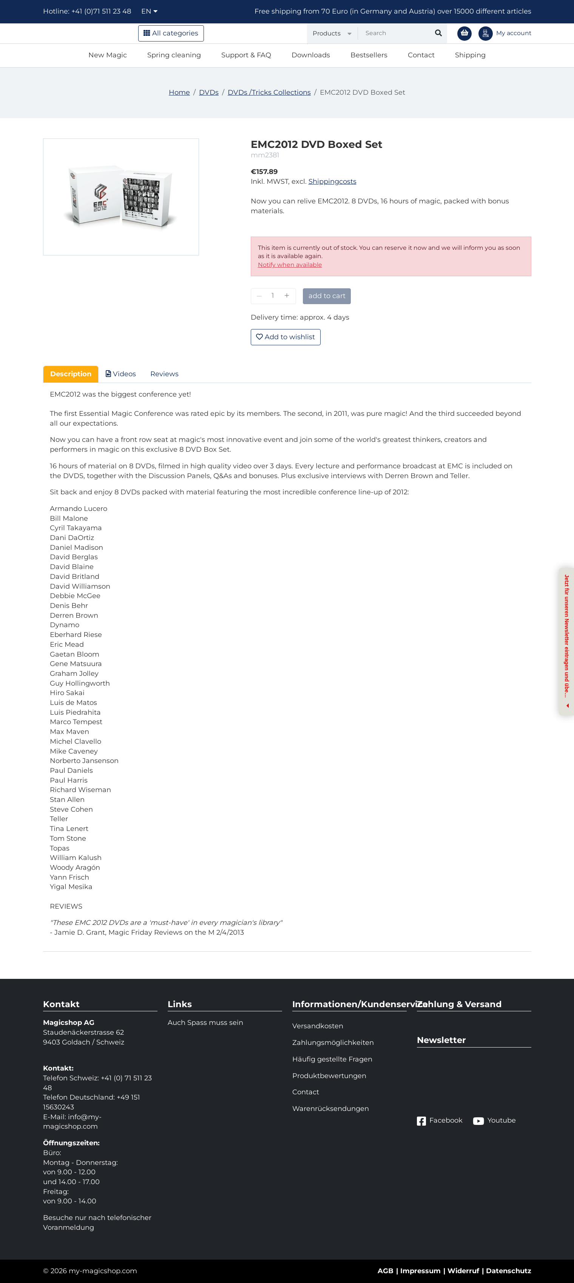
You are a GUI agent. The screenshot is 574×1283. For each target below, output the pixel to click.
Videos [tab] (121, 374)
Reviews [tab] (164, 374)
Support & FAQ (246, 55)
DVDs (209, 92)
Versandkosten (317, 1026)
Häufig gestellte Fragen (332, 1059)
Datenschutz (508, 1271)
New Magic (107, 55)
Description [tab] (70, 374)
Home (179, 92)
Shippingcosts (332, 181)
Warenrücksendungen (330, 1109)
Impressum (420, 1271)
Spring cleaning (174, 55)
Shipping (470, 55)
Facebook (440, 1121)
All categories (171, 33)
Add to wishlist (285, 337)
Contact (421, 55)
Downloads (311, 55)
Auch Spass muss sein (205, 1022)
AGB (385, 1271)
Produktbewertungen (329, 1076)
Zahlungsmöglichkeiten (333, 1042)
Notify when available (290, 264)
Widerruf (463, 1271)
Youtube (494, 1121)
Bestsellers (368, 55)
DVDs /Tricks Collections (269, 92)
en (149, 11)
